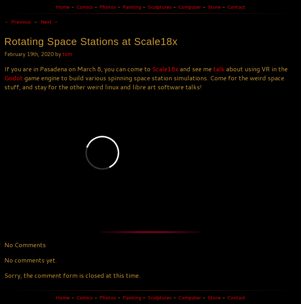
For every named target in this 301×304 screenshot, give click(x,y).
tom (67, 54)
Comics (84, 6)
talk (219, 68)
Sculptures (159, 6)
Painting (131, 6)
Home (63, 6)
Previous (17, 21)
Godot (13, 77)
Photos (107, 6)
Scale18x (165, 68)
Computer (189, 6)
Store (214, 6)
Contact (236, 6)
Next (49, 21)
